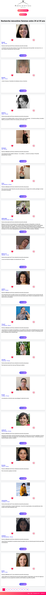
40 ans (11, 537)
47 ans (7, 255)
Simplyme (4, 148)
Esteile (3, 571)
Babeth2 (3, 77)
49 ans (9, 325)
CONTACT (43, 593)
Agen (3, 78)
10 (27, 589)
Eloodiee (3, 465)
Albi (2, 43)
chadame (4, 535)
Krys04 (3, 394)
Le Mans (3, 396)
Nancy (3, 114)
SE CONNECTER (23, 14)
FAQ (29, 593)
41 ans (5, 572)
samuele (3, 359)
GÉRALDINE (4, 218)
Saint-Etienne (4, 431)
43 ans (9, 431)
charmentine (4, 500)
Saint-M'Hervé (5, 184)
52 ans (8, 360)
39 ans (7, 466)
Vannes (3, 466)
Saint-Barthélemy (5, 537)
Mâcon (3, 290)
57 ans (8, 501)
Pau (2, 149)
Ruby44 (3, 42)
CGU (31, 593)
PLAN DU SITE (36, 593)
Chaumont (4, 360)
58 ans (5, 149)
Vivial (3, 183)
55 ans (6, 78)
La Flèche (4, 501)
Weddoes (4, 112)
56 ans (11, 219)
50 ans (5, 43)
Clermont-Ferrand (5, 219)
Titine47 (3, 324)
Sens (3, 572)
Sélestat (3, 255)
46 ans (9, 184)
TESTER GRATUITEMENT (23, 10)
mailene (3, 289)
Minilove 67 (4, 253)
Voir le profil (23, 55)
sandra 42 (4, 430)
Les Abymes (4, 325)
